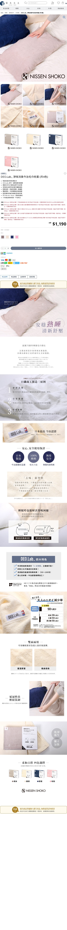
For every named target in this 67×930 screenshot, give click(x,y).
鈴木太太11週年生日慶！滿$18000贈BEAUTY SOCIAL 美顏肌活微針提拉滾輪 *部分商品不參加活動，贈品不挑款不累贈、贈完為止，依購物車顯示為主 (34, 218)
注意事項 (23, 277)
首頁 (2, 13)
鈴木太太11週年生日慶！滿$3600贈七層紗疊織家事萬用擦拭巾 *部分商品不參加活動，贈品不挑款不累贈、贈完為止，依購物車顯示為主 (34, 205)
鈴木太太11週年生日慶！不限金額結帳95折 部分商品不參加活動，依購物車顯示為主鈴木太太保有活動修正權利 (34, 202)
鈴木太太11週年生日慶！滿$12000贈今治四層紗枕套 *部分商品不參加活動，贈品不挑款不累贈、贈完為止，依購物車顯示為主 (35, 214)
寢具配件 (11, 13)
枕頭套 (17, 13)
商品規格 (14, 277)
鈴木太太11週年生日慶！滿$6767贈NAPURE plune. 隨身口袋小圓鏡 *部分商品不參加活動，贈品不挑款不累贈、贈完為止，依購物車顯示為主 (34, 210)
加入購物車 (38, 248)
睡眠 (6, 13)
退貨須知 (32, 277)
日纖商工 (4, 173)
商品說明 (4, 277)
